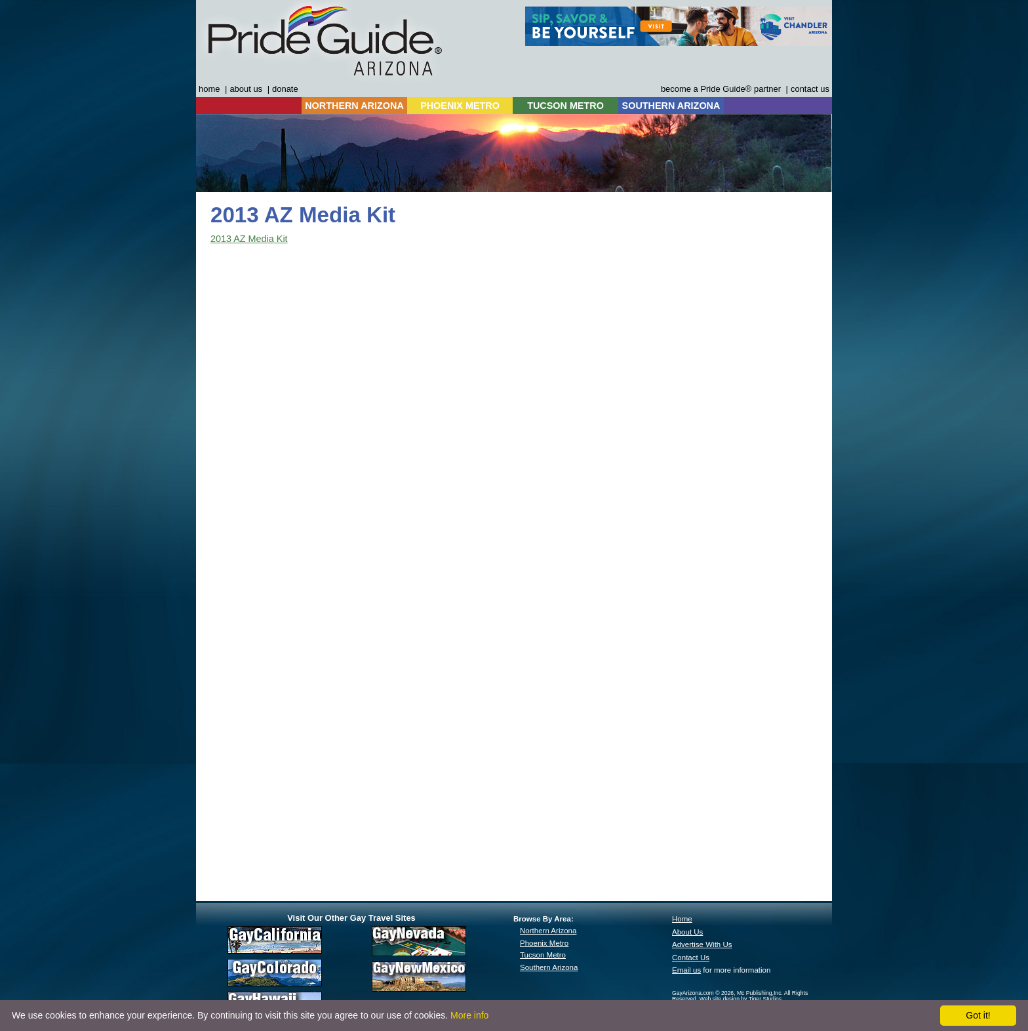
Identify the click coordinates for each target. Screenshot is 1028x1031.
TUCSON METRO (565, 105)
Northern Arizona (548, 931)
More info (469, 1015)
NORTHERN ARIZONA (354, 105)
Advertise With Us (702, 944)
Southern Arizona (549, 967)
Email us (686, 970)
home (209, 89)
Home (682, 919)
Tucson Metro (543, 955)
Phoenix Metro (544, 943)
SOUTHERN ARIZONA (671, 105)
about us (245, 89)
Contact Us (690, 957)
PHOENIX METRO (460, 105)
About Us (687, 932)
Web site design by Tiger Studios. (741, 999)
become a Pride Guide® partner (721, 89)
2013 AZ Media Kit (249, 238)
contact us (810, 89)
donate (285, 89)
